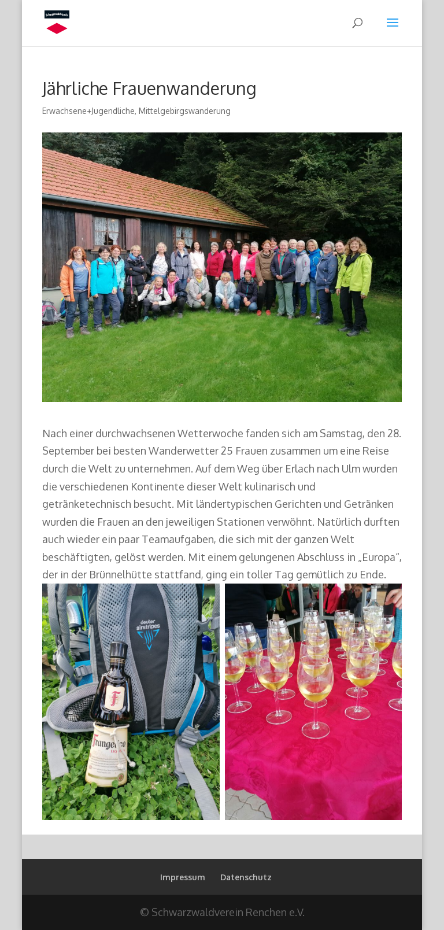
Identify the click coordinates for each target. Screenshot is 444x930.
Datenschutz (246, 877)
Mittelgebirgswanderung (185, 111)
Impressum (182, 877)
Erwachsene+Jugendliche (88, 111)
